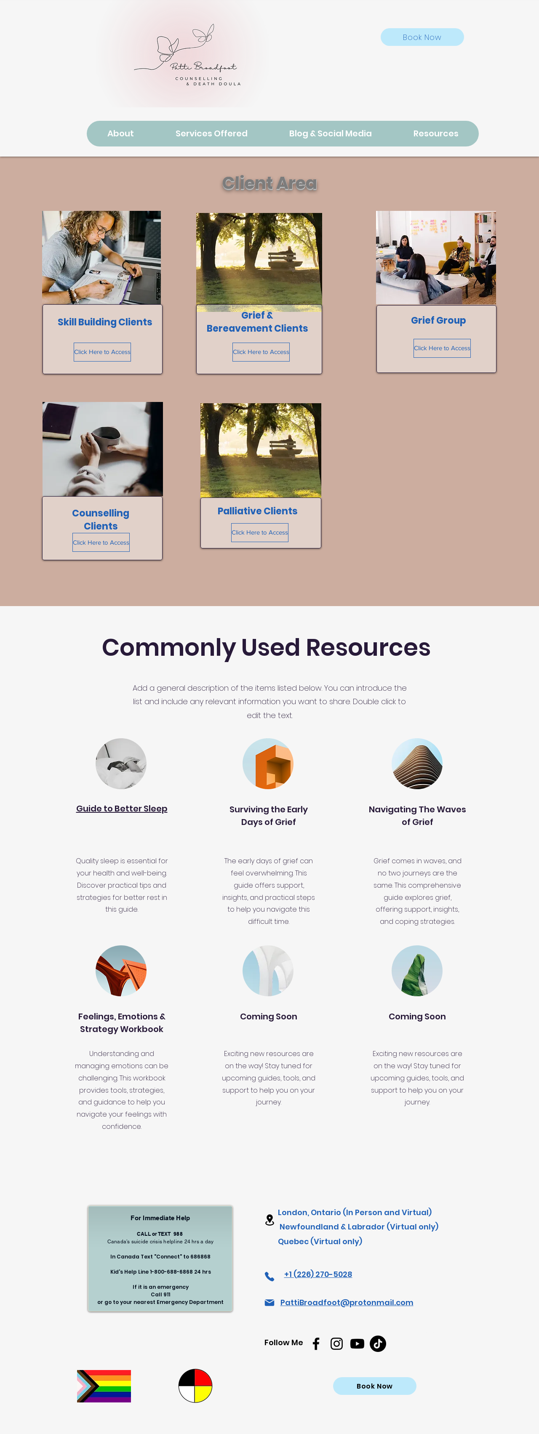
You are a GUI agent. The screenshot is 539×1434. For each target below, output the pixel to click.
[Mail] (269, 1302)
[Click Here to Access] (102, 352)
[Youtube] (357, 1344)
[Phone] (269, 1276)
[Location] (269, 1219)
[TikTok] (378, 1344)
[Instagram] (336, 1344)
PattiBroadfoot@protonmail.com (347, 1302)
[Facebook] (316, 1344)
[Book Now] (422, 37)
